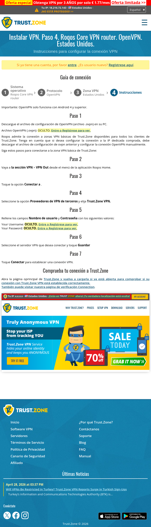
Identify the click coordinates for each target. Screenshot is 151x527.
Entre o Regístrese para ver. (71, 130)
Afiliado (17, 462)
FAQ (82, 449)
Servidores (19, 435)
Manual (85, 456)
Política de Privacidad (28, 449)
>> (128, 2)
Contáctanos (89, 429)
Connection (86, 287)
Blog (82, 442)
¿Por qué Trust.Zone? (96, 422)
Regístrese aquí (121, 65)
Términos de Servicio (27, 442)
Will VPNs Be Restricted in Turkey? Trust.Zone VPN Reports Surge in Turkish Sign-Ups (66, 489)
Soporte (85, 435)
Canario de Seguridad (28, 456)
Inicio (15, 422)
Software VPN (22, 429)
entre (72, 65)
